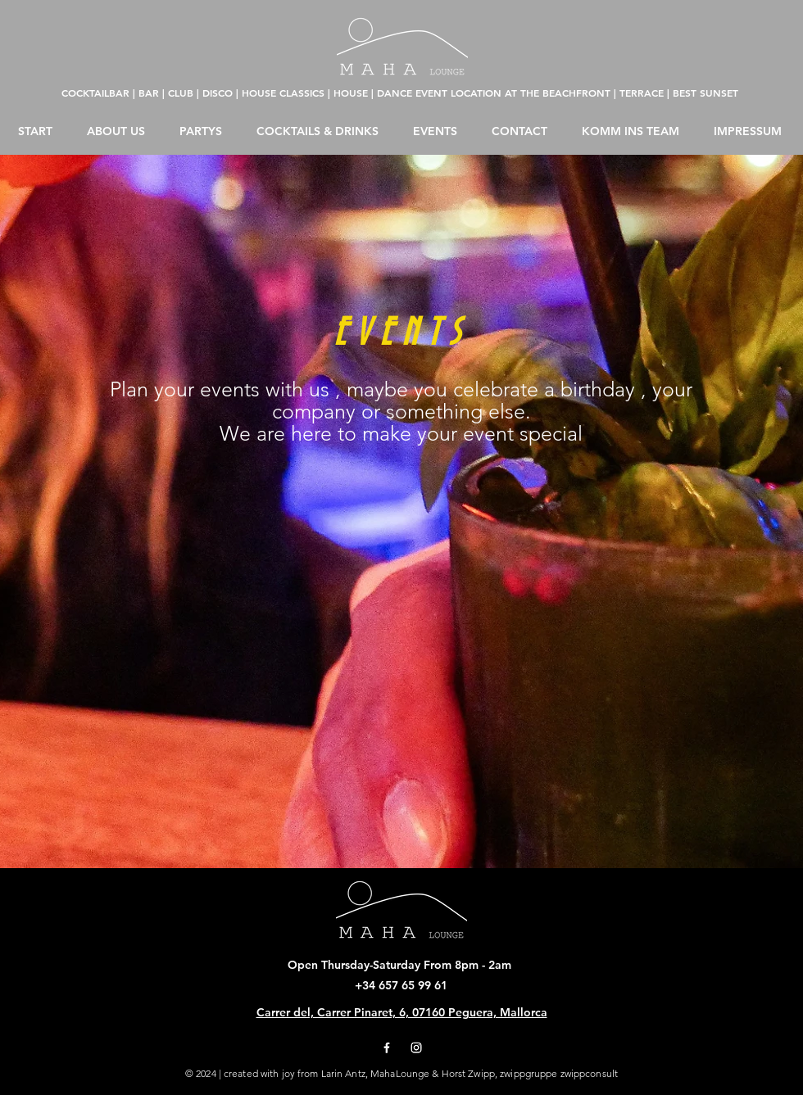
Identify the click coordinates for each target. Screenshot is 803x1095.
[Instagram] (416, 1047)
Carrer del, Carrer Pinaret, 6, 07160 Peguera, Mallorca (401, 1012)
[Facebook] (387, 1047)
